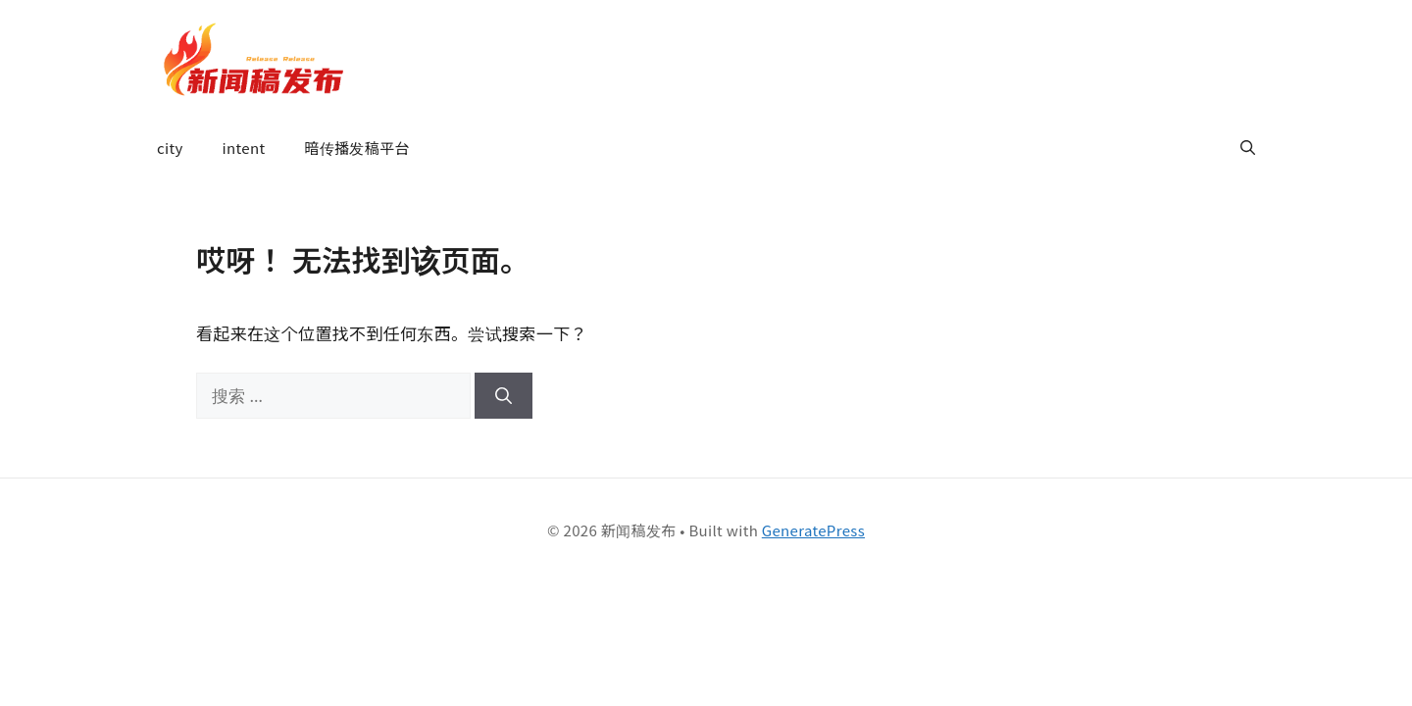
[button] (1248, 148)
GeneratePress (813, 530)
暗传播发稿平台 (356, 147)
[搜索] (503, 396)
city (170, 147)
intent (244, 147)
